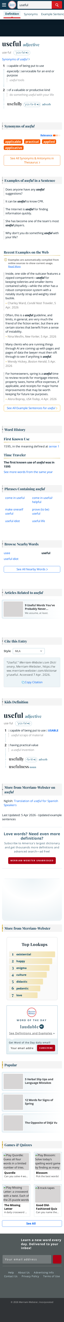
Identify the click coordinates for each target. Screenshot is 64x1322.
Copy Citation (32, 682)
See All (31, 1223)
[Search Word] (57, 5)
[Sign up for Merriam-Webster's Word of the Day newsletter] (27, 1259)
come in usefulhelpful (42, 500)
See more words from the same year (28, 472)
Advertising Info (45, 1272)
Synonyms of (16, 59)
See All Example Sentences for (31, 408)
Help (12, 1272)
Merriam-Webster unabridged (32, 860)
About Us (25, 1272)
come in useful (15, 498)
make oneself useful (14, 511)
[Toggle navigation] (4, 4)
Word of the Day (32, 1020)
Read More (14, 266)
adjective (31, 44)
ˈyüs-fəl (22, 52)
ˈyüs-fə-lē (32, 104)
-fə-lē (31, 759)
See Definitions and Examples (30, 1033)
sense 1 (54, 446)
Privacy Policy (31, 1276)
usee (7, 553)
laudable (29, 1026)
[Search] (39, 5)
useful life (38, 521)
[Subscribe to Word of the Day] (22, 1048)
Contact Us (11, 1276)
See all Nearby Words (31, 569)
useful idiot (12, 521)
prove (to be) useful (40, 511)
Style (7, 651)
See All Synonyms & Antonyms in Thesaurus (32, 160)
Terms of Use (51, 1276)
